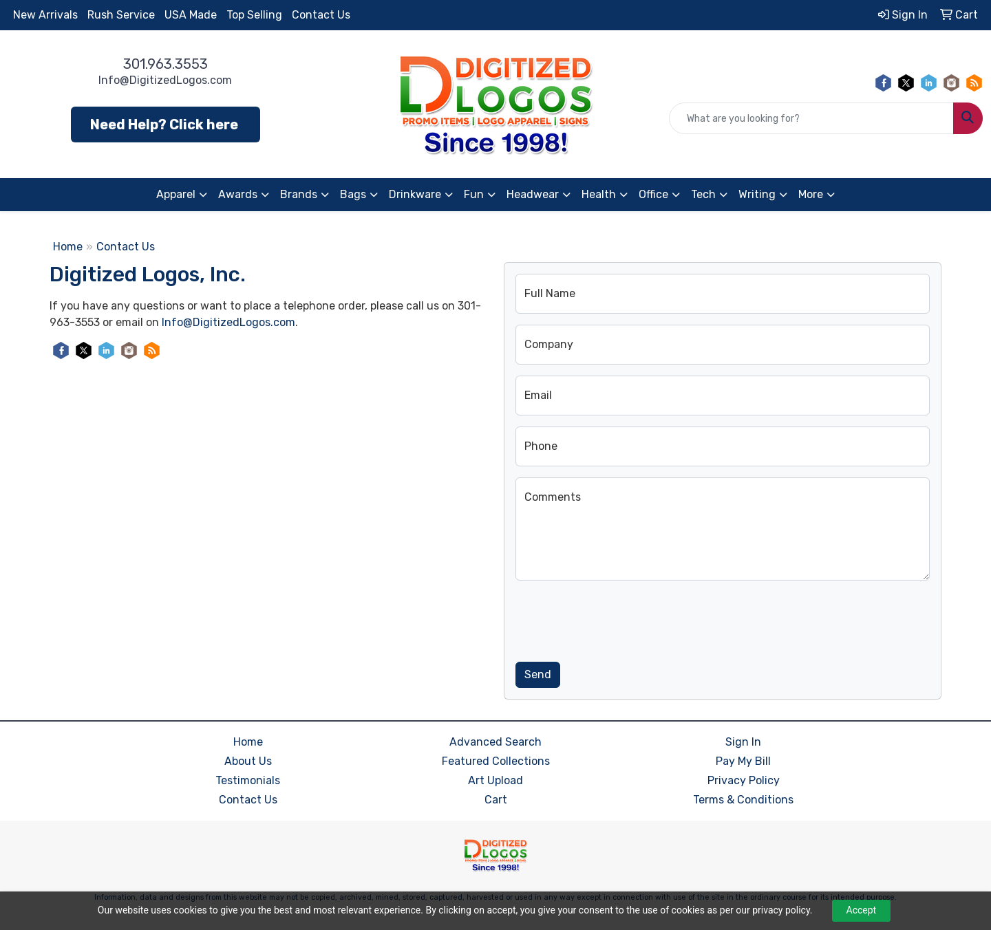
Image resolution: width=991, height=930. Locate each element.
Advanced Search (495, 741)
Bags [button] (353, 194)
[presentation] (620, 618)
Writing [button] (757, 194)
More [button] (810, 194)
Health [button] (599, 194)
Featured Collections (496, 761)
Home (68, 246)
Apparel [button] (175, 194)
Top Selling (254, 14)
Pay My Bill (743, 761)
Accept (861, 910)
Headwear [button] (533, 194)
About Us (248, 761)
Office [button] (653, 194)
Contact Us (321, 14)
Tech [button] (703, 194)
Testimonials (247, 780)
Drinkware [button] (415, 194)
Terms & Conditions (743, 799)
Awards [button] (237, 194)
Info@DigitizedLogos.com (165, 80)
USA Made (190, 14)
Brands (298, 194)
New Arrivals (45, 14)
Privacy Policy (743, 780)
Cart (495, 799)
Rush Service (121, 14)
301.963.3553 (165, 64)
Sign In (743, 741)
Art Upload (495, 780)
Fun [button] (474, 194)
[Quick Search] (811, 118)
